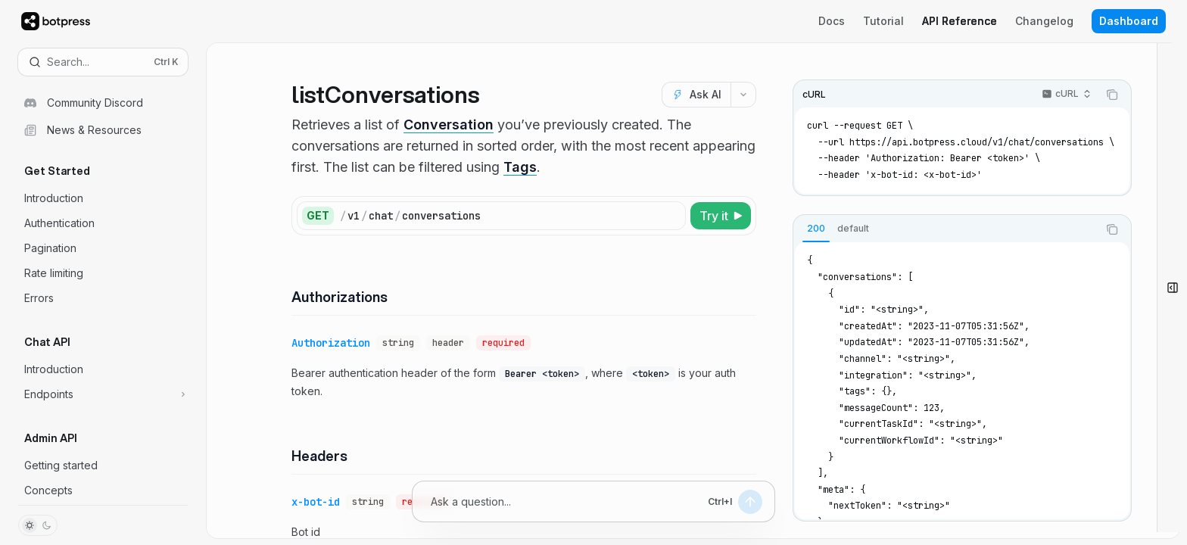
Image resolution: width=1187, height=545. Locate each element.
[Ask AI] (696, 94)
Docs (831, 20)
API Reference (959, 20)
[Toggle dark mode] (38, 525)
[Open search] (103, 62)
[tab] (816, 229)
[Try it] (720, 215)
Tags (520, 167)
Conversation (448, 124)
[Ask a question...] (566, 501)
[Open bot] (1172, 287)
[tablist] (945, 229)
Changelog (1044, 20)
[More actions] (743, 94)
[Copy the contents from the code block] (1112, 94)
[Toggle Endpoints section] (103, 394)
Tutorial (883, 20)
